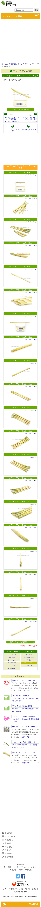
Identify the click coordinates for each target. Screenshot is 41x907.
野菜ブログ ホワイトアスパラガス (24, 752)
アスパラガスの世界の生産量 (22, 706)
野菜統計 (7, 843)
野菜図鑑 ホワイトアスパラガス (23, 680)
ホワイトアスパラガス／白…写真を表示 (12, 118)
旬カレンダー (8, 836)
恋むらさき (12, 657)
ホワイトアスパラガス (12, 121)
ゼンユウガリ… (12, 660)
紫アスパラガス (12, 668)
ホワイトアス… (29, 662)
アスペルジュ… (29, 654)
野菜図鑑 (7, 833)
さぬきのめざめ (29, 657)
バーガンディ (12, 662)
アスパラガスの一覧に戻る (13, 130)
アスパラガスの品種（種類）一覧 (23, 742)
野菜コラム (8, 850)
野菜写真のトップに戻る (29, 130)
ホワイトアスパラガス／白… (20, 172)
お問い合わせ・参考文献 (20, 870)
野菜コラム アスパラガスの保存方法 (25, 727)
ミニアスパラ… (12, 665)
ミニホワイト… (29, 665)
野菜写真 (12, 64)
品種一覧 (7, 853)
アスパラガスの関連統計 (20, 696)
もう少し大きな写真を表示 (20, 109)
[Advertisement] (20, 41)
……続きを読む (26, 690)
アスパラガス (23, 64)
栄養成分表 (8, 840)
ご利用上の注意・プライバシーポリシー (20, 867)
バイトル (29, 660)
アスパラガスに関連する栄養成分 (23, 716)
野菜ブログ (8, 857)
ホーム (4, 64)
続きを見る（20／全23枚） (22, 642)
